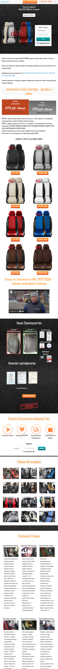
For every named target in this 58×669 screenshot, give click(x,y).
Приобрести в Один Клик (30, 2)
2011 (3, 76)
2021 (23, 73)
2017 (37, 73)
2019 (30, 73)
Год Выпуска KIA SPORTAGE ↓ (29, 15)
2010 (6, 76)
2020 (27, 73)
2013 (50, 73)
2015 (43, 73)
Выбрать (41, 448)
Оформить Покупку (29, 396)
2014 (47, 73)
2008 (13, 76)
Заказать (43, 39)
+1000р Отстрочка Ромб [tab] (15, 106)
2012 (53, 73)
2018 (33, 73)
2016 (40, 73)
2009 (9, 76)
